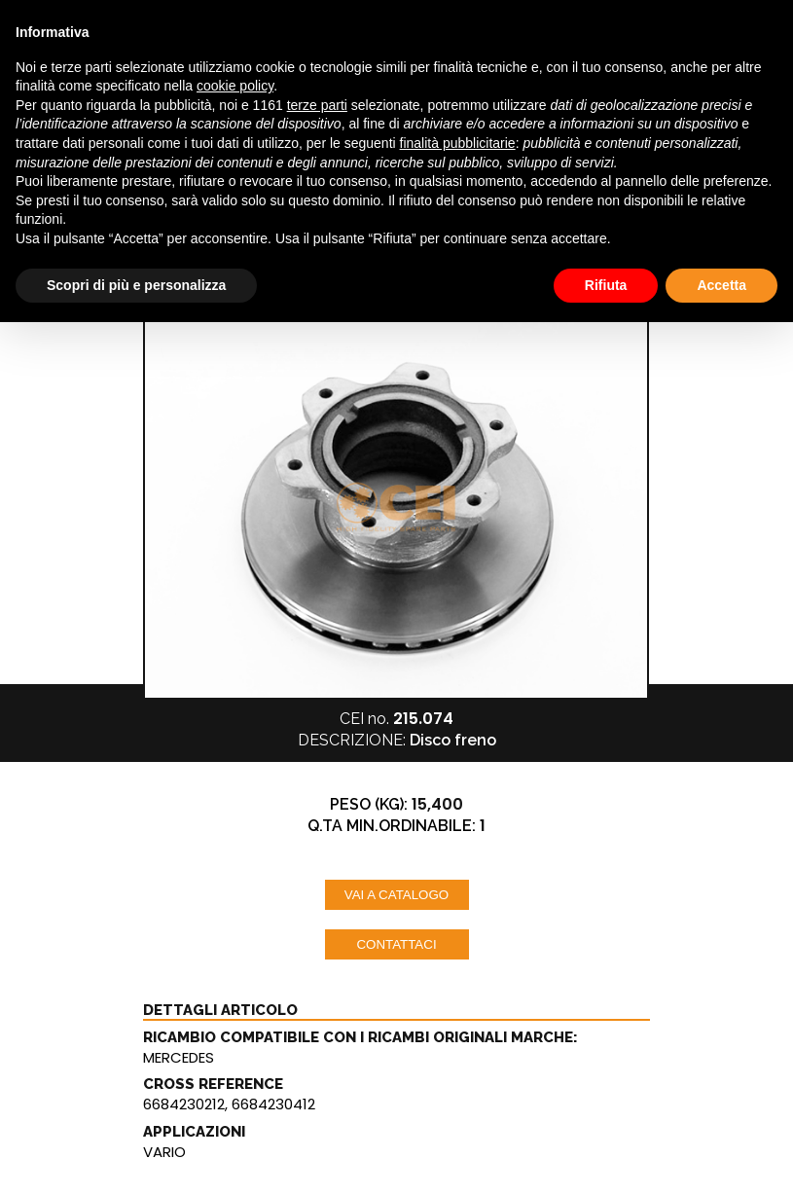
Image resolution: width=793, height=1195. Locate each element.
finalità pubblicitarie (458, 143)
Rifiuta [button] (606, 285)
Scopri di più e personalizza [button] (136, 285)
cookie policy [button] (235, 85)
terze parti (317, 105)
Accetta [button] (721, 285)
